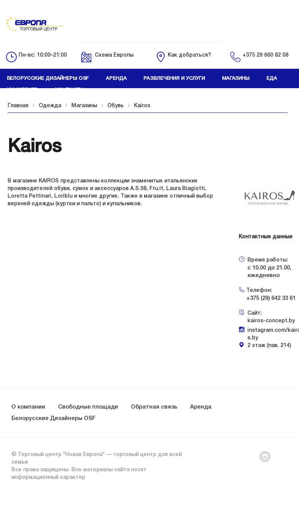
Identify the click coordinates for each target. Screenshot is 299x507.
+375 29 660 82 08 (265, 55)
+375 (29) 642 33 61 (271, 298)
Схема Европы (114, 55)
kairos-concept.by (271, 320)
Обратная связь (154, 407)
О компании (28, 407)
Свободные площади (88, 407)
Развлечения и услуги (174, 78)
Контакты (69, 90)
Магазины (235, 78)
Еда (271, 78)
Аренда (116, 78)
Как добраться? (189, 55)
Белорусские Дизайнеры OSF (53, 418)
